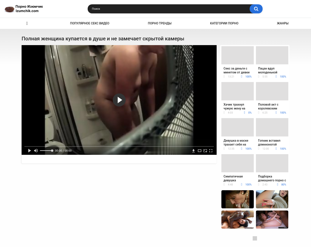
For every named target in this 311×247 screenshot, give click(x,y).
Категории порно (224, 23)
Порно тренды (159, 23)
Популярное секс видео (89, 23)
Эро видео (27, 23)
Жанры (283, 23)
